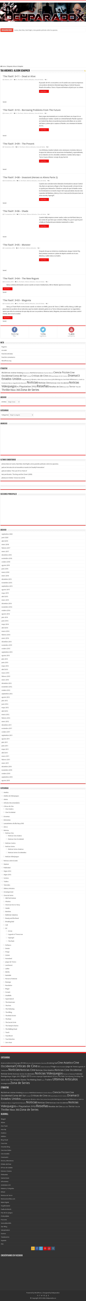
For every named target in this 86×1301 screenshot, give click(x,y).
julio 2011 (5, 742)
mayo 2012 (5, 707)
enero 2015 (5, 600)
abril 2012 (5, 711)
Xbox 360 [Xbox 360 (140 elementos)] (15, 390)
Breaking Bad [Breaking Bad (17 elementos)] (52, 1063)
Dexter (7, 948)
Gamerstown (5, 1178)
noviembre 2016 (7, 558)
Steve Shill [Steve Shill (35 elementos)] (66, 387)
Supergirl (11, 938)
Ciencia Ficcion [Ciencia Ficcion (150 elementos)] (61, 372)
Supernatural (9, 999)
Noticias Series (10, 846)
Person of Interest (11, 979)
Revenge (8, 982)
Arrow (10, 931)
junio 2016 (5, 569)
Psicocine (4, 1220)
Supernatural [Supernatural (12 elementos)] (47, 1076)
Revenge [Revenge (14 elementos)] (4, 1076)
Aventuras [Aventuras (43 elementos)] (40, 373)
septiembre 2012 (7, 694)
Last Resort (8, 965)
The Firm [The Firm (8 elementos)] (55, 1076)
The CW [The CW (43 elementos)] (78, 387)
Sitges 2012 (7, 871)
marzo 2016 (5, 572)
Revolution (8, 985)
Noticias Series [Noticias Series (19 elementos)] (6, 1074)
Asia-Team (4, 1126)
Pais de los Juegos (7, 1213)
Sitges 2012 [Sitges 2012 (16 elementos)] (16, 1076)
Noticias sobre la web (11, 861)
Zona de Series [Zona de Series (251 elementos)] (30, 389)
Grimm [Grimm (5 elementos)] (58, 1067)
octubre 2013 (6, 648)
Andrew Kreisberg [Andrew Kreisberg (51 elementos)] (17, 373)
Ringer (7, 989)
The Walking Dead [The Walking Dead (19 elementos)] (34, 1080)
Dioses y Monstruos (7, 1161)
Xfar (2, 1244)
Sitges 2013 (7, 874)
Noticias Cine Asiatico (15, 836)
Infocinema (4, 1181)
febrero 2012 (6, 718)
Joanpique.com (6, 1185)
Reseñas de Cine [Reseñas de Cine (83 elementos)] (56, 386)
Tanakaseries (5, 1237)
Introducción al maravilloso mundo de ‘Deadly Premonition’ (25, 467)
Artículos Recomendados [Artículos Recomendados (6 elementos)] (33, 1063)
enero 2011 (5, 763)
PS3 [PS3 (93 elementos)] (34, 386)
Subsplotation (5, 1230)
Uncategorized (8, 892)
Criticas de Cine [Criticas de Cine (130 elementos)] (40, 375)
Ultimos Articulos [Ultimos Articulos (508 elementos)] (65, 1079)
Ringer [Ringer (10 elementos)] (9, 1076)
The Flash (20, 79)
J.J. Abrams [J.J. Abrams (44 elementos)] (33, 379)
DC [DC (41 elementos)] (39, 1066)
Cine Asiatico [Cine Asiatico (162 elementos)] (65, 1062)
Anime (6, 799)
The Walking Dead (11, 1029)
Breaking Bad (9, 921)
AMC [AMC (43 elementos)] (9, 373)
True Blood (9, 1036)
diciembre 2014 (7, 603)
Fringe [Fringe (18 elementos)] (53, 1067)
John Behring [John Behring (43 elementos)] (56, 379)
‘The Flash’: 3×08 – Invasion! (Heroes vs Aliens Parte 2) (30, 177)
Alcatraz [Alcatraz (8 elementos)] (3, 1063)
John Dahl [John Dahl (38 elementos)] (63, 379)
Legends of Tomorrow (15, 934)
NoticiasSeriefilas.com (8, 1199)
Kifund (3, 1192)
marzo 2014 (5, 631)
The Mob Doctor (10, 1015)
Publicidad (7, 867)
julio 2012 (5, 700)
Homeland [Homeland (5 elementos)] (63, 1067)
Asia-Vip (3, 1129)
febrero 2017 (6, 548)
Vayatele (3, 1240)
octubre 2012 (6, 690)
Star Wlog (4, 1226)
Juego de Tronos (10, 962)
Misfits (7, 972)
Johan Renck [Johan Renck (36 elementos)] (48, 379)
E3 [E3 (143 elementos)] (78, 375)
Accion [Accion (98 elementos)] (5, 372)
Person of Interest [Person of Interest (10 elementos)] (69, 1074)
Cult (6, 925)
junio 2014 (5, 621)
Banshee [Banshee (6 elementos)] (44, 1063)
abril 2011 (5, 753)
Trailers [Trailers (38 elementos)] (48, 1079)
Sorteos (6, 878)
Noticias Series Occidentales (17, 852)
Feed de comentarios (8, 357)
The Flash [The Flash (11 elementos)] (61, 1076)
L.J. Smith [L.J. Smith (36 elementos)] (79, 379)
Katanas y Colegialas (7, 1188)
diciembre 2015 (7, 579)
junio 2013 (5, 662)
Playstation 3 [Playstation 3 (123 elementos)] (26, 386)
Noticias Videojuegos (12, 856)
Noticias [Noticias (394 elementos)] (14, 1070)
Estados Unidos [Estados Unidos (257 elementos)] (11, 379)
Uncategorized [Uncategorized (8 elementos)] (5, 1083)
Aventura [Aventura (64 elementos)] (33, 373)
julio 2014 (5, 617)
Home (3, 66)
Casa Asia (4, 1143)
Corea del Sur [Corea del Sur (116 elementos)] (20, 376)
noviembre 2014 (7, 607)
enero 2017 (5, 551)
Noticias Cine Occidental (16, 839)
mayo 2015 (5, 593)
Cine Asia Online (6, 1150)
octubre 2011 (6, 732)
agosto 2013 (6, 655)
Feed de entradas (7, 354)
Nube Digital (5, 1202)
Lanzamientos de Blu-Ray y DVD (14, 823)
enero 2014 (5, 638)
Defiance (8, 945)
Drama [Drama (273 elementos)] (72, 375)
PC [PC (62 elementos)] (18, 387)
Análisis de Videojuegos (11, 796)
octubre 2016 (6, 562)
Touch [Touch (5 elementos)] (43, 1080)
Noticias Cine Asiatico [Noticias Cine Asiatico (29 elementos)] (45, 1070)
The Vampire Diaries (11, 1026)
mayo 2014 (5, 624)
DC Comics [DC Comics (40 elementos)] (64, 376)
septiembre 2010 (7, 777)
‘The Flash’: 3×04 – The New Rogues (21, 278)
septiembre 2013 (7, 652)
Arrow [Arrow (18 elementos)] (23, 1063)
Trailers (6, 881)
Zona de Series (39, 79)
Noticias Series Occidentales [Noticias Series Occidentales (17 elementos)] (23, 1074)
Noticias (6, 830)
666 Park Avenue (10, 898)
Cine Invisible (5, 1154)
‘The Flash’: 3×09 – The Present (18, 143)
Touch (7, 1032)
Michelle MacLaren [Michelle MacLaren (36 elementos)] (21, 383)
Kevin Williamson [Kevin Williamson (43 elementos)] (71, 379)
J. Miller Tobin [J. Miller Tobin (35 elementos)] (40, 379)
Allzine (3, 1122)
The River (8, 1019)
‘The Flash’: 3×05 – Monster (16, 244)
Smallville (8, 995)
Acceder (4, 350)
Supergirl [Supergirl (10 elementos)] (40, 1076)
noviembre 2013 (7, 645)
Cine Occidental (10, 812)
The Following (9, 1009)
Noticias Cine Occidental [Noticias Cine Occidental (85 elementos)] (68, 1070)
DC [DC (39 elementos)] (60, 376)
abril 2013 (5, 669)
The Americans (10, 1002)
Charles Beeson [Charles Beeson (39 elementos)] (48, 373)
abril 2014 (5, 628)
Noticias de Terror (7, 1195)
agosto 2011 (6, 739)
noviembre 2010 (7, 770)
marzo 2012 (5, 714)
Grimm (7, 955)
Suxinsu (3, 1233)
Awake (7, 908)
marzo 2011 (5, 756)
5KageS (3, 1119)
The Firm (8, 1005)
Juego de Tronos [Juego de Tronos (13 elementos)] (71, 1067)
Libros (6, 827)
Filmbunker (4, 1174)
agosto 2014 (6, 614)
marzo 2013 (5, 673)
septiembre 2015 (7, 586)
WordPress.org (6, 361)
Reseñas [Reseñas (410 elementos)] (43, 386)
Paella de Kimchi (6, 1209)
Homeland (8, 958)
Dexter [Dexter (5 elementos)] (42, 1067)
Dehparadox (55, 1293)
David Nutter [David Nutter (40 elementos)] (55, 376)
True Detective (10, 1039)
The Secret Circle (10, 1022)
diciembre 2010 (7, 766)
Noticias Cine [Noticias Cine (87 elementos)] (44, 383)
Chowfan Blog (5, 1147)
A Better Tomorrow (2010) (16, 478)
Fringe (7, 952)
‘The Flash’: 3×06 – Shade (15, 211)
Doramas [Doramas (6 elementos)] (47, 1067)
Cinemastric (4, 1157)
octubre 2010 (6, 773)
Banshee (8, 911)
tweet (4, 102)
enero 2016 (5, 576)
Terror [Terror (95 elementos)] (72, 386)
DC (16, 79)
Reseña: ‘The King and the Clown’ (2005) (19, 474)
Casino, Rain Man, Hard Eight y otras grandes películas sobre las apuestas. (36, 30)
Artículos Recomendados (12, 803)
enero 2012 (5, 721)
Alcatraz (8, 901)
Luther (7, 968)
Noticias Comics (10, 843)
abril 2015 (5, 596)
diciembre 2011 (7, 725)
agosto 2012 (6, 697)
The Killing (8, 1012)
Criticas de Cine (9, 806)
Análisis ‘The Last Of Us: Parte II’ (16, 471)
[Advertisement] (43, 48)
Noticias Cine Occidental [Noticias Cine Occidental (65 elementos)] (59, 383)
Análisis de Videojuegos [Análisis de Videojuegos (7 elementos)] (13, 1063)
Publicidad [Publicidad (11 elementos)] (78, 1074)
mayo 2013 (5, 666)
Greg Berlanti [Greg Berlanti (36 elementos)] (25, 379)
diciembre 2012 (7, 683)
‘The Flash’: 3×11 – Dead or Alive (19, 76)
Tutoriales (7, 885)
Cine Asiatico (9, 809)
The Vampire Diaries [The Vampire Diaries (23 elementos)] (18, 1080)
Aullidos (3, 1136)
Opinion (6, 864)
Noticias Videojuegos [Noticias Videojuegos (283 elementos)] (49, 1073)
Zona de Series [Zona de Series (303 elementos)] (20, 1083)
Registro (4, 347)
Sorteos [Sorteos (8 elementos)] (33, 1076)
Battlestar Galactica (11, 915)
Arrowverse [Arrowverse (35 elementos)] (26, 373)
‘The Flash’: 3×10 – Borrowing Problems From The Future (32, 110)
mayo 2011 (5, 749)
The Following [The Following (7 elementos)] (69, 1076)
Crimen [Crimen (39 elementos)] (29, 376)
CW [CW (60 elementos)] (49, 376)
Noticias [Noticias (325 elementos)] (32, 382)
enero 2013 (5, 680)
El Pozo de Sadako (7, 1167)
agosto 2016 (6, 565)
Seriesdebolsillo (6, 1223)
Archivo (4, 402)
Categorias (5, 415)
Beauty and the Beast (12, 918)
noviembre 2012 (7, 687)
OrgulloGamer (5, 1206)
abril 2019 (5, 541)
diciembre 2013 (7, 641)
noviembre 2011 (7, 728)
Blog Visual (4, 1140)
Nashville (8, 975)
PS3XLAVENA (5, 1216)
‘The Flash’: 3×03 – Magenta (17, 300)
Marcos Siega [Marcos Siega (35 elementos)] (12, 383)
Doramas (7, 816)
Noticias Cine (9, 833)
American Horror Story (12, 905)
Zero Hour (8, 1042)
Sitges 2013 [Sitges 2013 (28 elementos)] (26, 1076)
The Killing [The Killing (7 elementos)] (77, 1076)
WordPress (38, 1293)
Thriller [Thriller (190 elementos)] (6, 389)
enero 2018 (5, 544)
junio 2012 (5, 704)
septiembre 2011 (7, 735)
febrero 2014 (6, 635)
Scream (7, 992)
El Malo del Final (6, 1164)
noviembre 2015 (7, 583)
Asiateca (3, 1133)
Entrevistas (7, 820)
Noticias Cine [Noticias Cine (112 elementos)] (27, 1070)
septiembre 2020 (7, 534)
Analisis (6, 792)
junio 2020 (5, 537)
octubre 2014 (6, 610)
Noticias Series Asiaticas (16, 849)
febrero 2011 (6, 759)
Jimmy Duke (5, 464)
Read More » (43, 91)
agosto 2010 (6, 780)
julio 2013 (5, 659)
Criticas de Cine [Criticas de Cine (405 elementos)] (26, 1066)
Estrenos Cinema (6, 1171)
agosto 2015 (6, 589)
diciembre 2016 (7, 555)
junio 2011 (5, 746)
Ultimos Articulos (29, 79)
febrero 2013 (6, 676)
